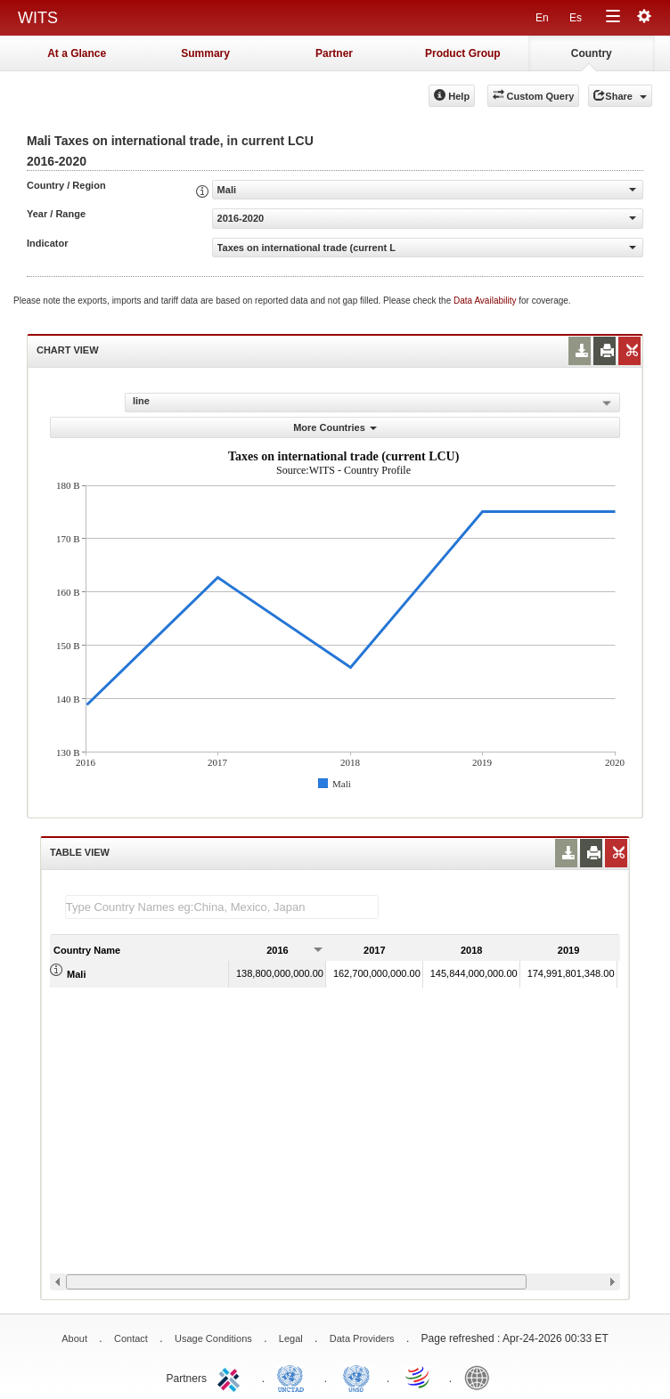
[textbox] (222, 907)
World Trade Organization (419, 1377)
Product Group (463, 53)
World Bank (481, 1377)
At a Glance (76, 53)
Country (591, 53)
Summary (205, 53)
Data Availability (486, 300)
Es (575, 18)
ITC (231, 1377)
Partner (334, 53)
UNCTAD (294, 1377)
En (542, 18)
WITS (38, 18)
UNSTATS (356, 1377)
